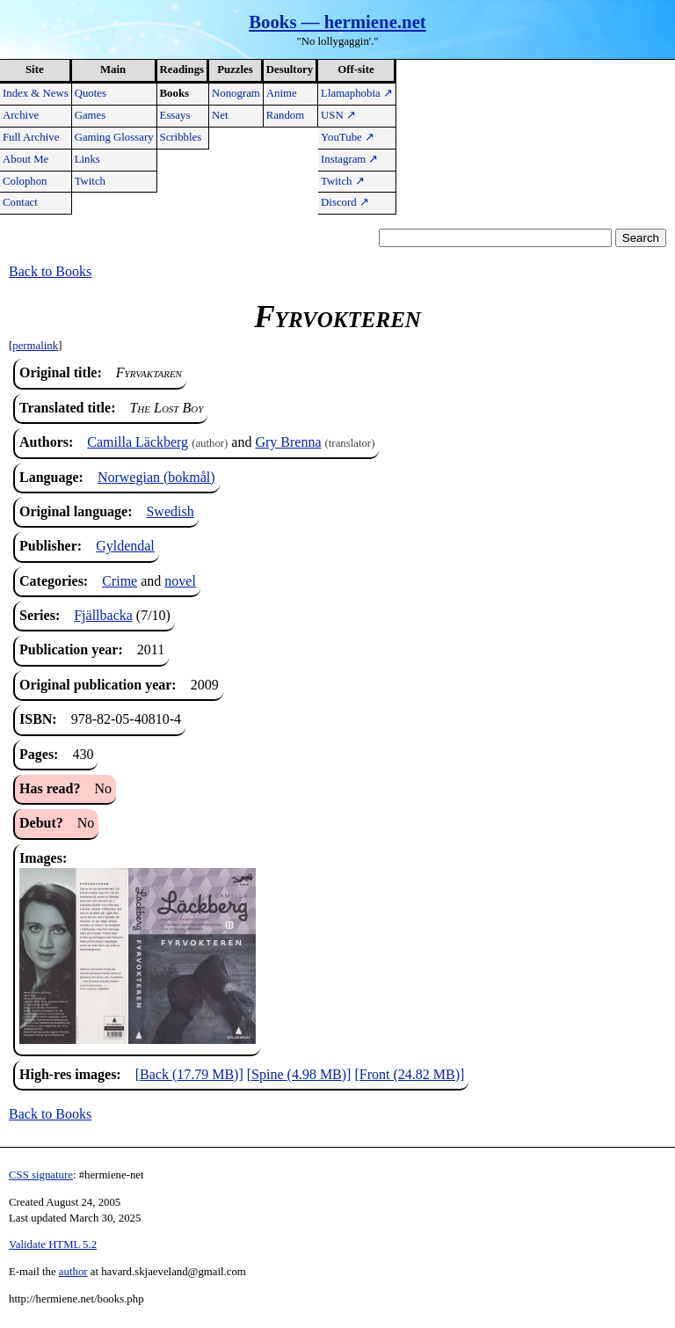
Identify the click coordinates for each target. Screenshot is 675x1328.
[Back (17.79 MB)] (189, 1074)
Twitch (90, 181)
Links (87, 159)
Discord (345, 202)
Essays (175, 115)
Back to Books (50, 271)
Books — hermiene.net (337, 21)
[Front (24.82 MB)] (409, 1074)
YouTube (347, 137)
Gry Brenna (288, 441)
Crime (119, 580)
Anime (281, 93)
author (73, 1272)
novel (180, 580)
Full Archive (31, 137)
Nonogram (236, 93)
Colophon (25, 181)
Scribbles (181, 137)
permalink (35, 345)
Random (285, 115)
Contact (20, 202)
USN (338, 115)
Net (220, 115)
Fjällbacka (103, 615)
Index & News (36, 93)
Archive (21, 115)
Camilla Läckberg (137, 441)
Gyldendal (125, 545)
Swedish (169, 511)
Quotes (90, 93)
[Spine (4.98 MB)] (299, 1074)
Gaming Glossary (114, 137)
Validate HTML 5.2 (53, 1244)
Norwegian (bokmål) (156, 477)
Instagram (349, 159)
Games (90, 115)
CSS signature (41, 1175)
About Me (25, 159)
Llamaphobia (357, 93)
